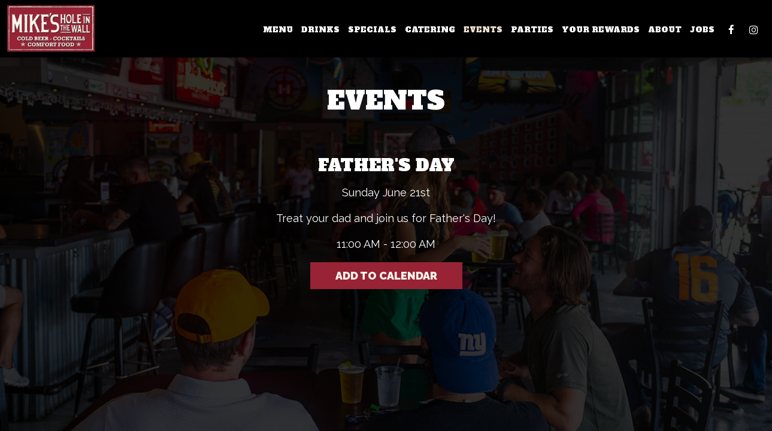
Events (483, 30)
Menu (278, 30)
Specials (372, 30)
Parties (532, 30)
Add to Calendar (386, 275)
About (665, 30)
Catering (430, 30)
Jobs (702, 30)
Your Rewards (601, 30)
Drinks (320, 30)
